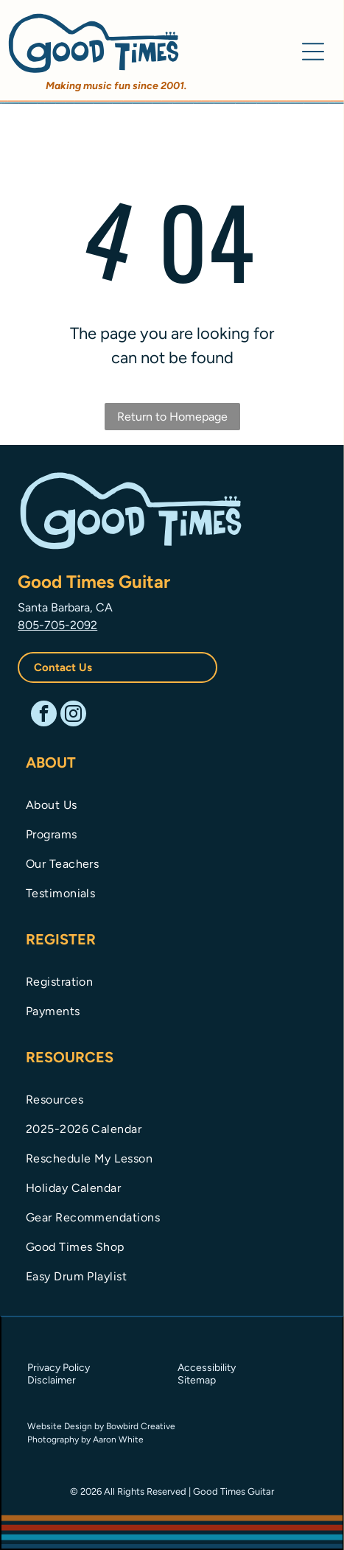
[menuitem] (172, 803)
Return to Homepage (172, 417)
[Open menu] (313, 52)
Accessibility (207, 1367)
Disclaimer (51, 1380)
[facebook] (44, 715)
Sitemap (197, 1380)
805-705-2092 (57, 625)
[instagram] (73, 715)
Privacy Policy (58, 1367)
